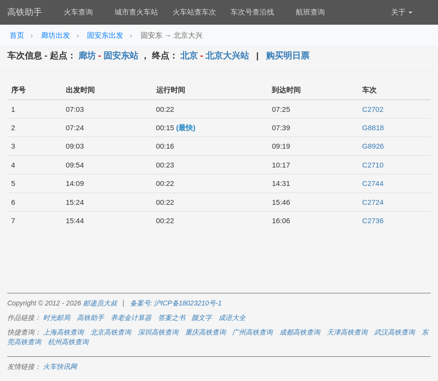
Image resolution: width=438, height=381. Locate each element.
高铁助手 (24, 12)
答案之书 (171, 317)
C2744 (372, 183)
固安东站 (120, 56)
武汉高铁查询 (394, 332)
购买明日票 (287, 56)
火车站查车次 (194, 12)
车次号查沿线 (252, 12)
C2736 (372, 220)
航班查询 (310, 12)
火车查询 (78, 12)
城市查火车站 (136, 12)
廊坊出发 (55, 35)
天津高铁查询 (347, 332)
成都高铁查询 (299, 332)
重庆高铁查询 (205, 332)
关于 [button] (401, 12)
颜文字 (201, 317)
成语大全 (232, 317)
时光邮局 (56, 317)
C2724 (372, 202)
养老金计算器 (131, 317)
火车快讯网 (60, 366)
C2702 (372, 109)
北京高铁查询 (110, 332)
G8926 (373, 146)
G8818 (373, 127)
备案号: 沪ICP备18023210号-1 (176, 303)
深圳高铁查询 (158, 332)
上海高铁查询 (63, 332)
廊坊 (87, 56)
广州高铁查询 (252, 332)
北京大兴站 (227, 56)
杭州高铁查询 (68, 342)
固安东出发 (105, 35)
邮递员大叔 (100, 303)
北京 (189, 56)
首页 (17, 35)
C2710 (372, 165)
